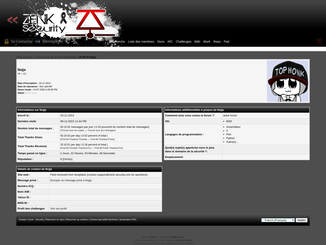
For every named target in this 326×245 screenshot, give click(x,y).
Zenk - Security (36, 219)
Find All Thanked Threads (74, 139)
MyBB (153, 237)
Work (206, 41)
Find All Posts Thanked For (108, 148)
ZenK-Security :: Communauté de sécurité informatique (46, 57)
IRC (170, 41)
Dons (160, 41)
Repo (217, 41)
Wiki (197, 41)
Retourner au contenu (77, 219)
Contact (22, 219)
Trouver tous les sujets (72, 130)
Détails (67, 159)
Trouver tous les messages (101, 130)
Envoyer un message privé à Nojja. (71, 180)
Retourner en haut (55, 219)
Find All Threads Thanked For (76, 148)
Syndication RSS (127, 219)
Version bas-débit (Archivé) (103, 219)
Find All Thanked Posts (102, 139)
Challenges (183, 41)
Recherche (117, 41)
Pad (226, 41)
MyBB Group (177, 237)
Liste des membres (141, 41)
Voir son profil (58, 208)
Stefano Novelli (184, 240)
